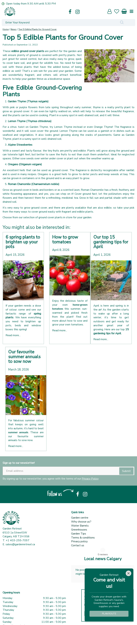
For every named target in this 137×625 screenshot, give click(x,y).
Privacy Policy (90, 479)
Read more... (13, 335)
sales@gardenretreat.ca (20, 544)
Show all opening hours (17, 615)
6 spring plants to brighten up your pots (23, 242)
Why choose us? (81, 522)
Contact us (77, 545)
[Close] (128, 573)
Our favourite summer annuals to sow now (24, 356)
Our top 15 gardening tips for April (110, 242)
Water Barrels (80, 526)
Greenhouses (79, 530)
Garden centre (79, 518)
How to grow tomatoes (65, 239)
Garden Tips (78, 534)
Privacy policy (79, 541)
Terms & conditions (83, 538)
